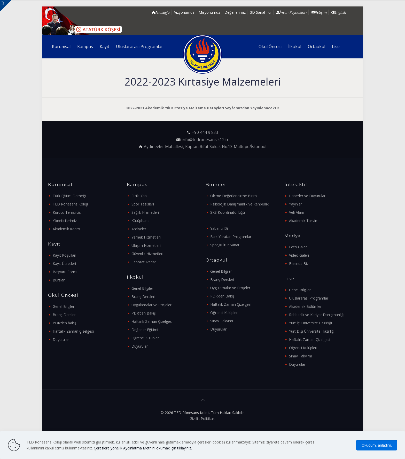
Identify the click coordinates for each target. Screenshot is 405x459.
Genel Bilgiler (63, 306)
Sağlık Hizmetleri (145, 212)
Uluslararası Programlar (308, 298)
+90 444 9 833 (205, 132)
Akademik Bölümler (305, 306)
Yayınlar (295, 204)
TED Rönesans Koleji (70, 204)
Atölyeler (138, 228)
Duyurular (61, 339)
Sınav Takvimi (221, 320)
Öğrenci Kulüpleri (145, 337)
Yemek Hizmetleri (146, 237)
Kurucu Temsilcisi (67, 212)
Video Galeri (299, 255)
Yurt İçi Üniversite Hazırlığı (310, 322)
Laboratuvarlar (143, 261)
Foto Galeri (298, 246)
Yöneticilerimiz (65, 220)
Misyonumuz (209, 12)
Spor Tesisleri (142, 204)
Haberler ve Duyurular (307, 195)
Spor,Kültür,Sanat (224, 244)
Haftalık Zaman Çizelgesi (73, 331)
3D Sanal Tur (261, 12)
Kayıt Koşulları (64, 255)
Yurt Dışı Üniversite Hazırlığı (311, 331)
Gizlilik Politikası (202, 418)
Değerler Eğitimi (144, 329)
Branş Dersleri (64, 314)
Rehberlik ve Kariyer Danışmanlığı (316, 314)
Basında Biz (299, 263)
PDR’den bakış (64, 322)
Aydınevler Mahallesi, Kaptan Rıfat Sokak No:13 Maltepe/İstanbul (205, 146)
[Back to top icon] (202, 400)
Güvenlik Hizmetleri (147, 253)
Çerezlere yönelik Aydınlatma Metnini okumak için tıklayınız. (143, 448)
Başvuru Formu (66, 271)
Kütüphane (140, 220)
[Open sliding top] (6, 6)
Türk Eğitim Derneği (69, 195)
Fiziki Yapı (139, 195)
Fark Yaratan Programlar (230, 236)
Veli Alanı (296, 212)
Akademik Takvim (303, 220)
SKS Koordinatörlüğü (227, 212)
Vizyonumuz (184, 12)
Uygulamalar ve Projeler (151, 304)
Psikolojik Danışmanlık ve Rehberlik (239, 204)
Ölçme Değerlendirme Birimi (234, 195)
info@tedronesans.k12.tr (205, 139)
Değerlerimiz (235, 12)
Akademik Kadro (66, 228)
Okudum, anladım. (377, 445)
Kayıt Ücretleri (64, 263)
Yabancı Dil (219, 228)
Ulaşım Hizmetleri (146, 245)
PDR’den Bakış (143, 313)
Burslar (59, 280)
